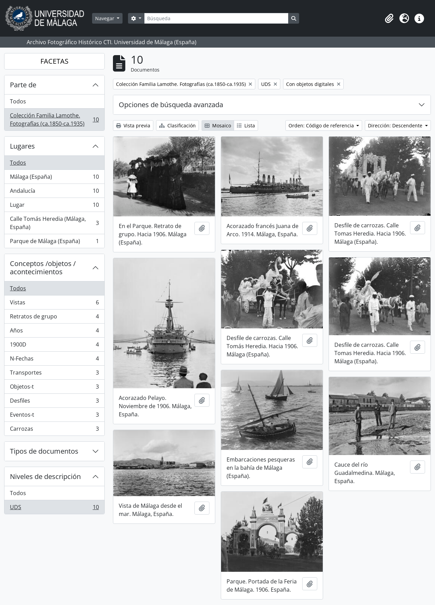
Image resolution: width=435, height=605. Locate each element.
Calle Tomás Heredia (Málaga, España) (54, 223)
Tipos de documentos (44, 451)
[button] (389, 18)
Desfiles (54, 402)
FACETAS (54, 61)
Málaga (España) (54, 178)
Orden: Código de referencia (322, 125)
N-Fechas (54, 360)
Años (54, 332)
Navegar (105, 18)
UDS (54, 508)
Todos (18, 101)
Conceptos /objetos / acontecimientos (43, 267)
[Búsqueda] (216, 18)
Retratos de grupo (54, 318)
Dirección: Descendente (396, 125)
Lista (246, 125)
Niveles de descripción (45, 476)
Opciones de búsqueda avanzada (171, 104)
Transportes (54, 374)
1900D (54, 346)
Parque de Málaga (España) (54, 242)
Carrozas (54, 430)
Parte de (23, 84)
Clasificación (177, 125)
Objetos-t (54, 388)
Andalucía (54, 192)
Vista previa (133, 125)
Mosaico (218, 125)
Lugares (22, 146)
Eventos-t (54, 416)
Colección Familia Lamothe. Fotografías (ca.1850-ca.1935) (54, 119)
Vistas (54, 304)
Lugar (54, 206)
